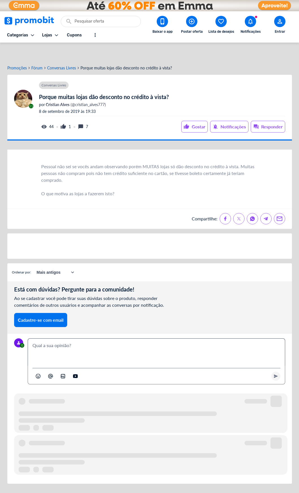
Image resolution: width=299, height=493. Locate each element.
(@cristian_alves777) (75, 88)
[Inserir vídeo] (75, 359)
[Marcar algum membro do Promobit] (50, 359)
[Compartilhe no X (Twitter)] (239, 202)
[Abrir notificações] (250, 26)
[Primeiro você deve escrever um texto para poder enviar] (275, 359)
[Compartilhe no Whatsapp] (252, 202)
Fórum (37, 51)
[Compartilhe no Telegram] (266, 202)
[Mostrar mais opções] (95, 35)
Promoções (17, 51)
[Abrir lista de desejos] (221, 26)
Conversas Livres (61, 51)
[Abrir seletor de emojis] (38, 359)
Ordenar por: (21, 256)
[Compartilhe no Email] (279, 202)
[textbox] (156, 336)
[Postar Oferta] (191, 26)
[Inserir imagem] (63, 359)
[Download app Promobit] (162, 26)
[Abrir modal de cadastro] (279, 26)
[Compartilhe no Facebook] (225, 202)
